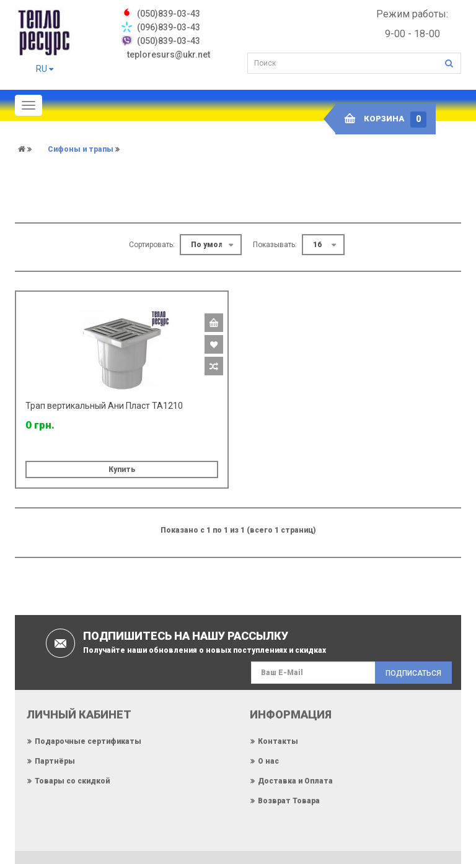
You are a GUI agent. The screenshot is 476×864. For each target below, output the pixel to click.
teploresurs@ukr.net (168, 54)
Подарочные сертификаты (88, 741)
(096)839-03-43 (168, 27)
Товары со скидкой (72, 781)
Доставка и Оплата (295, 781)
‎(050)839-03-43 (168, 13)
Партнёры (55, 761)
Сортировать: (152, 244)
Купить (122, 469)
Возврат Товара (289, 800)
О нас (268, 761)
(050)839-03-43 (168, 41)
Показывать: (275, 244)
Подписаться (413, 673)
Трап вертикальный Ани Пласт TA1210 (104, 406)
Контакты (278, 741)
